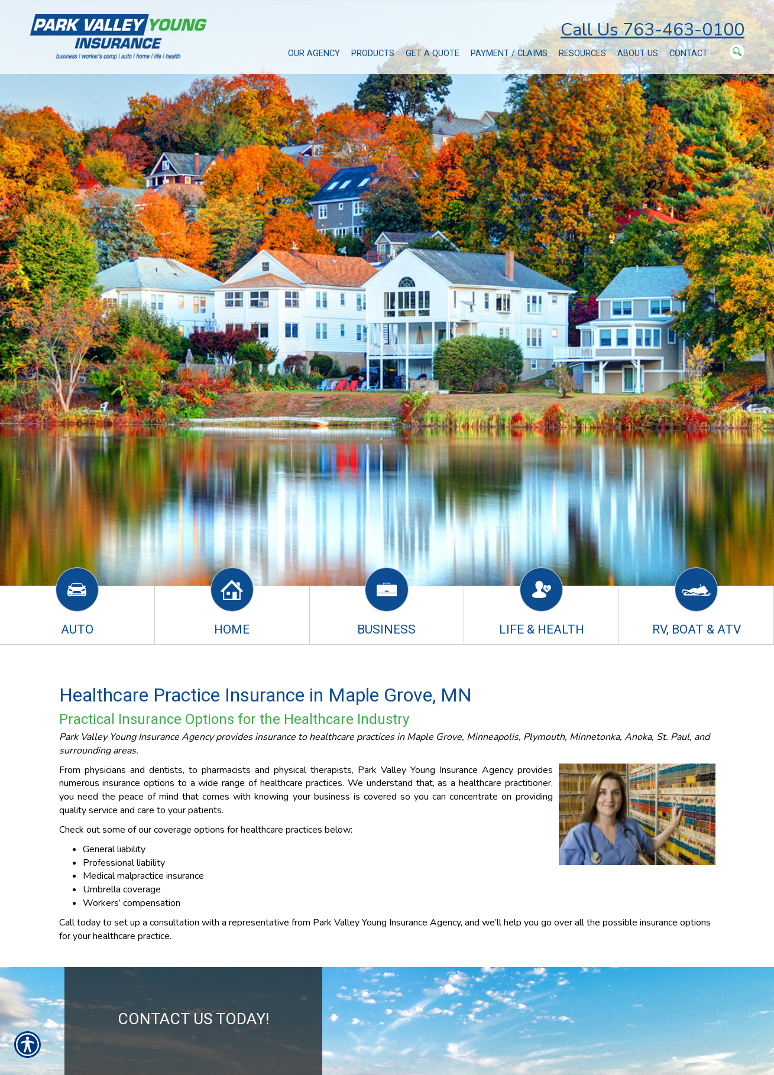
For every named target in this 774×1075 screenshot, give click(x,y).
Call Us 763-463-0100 (652, 30)
